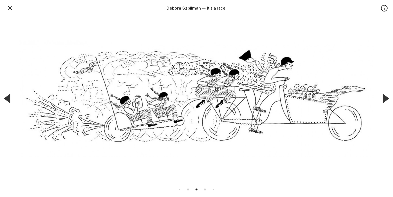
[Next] (386, 98)
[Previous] (7, 98)
